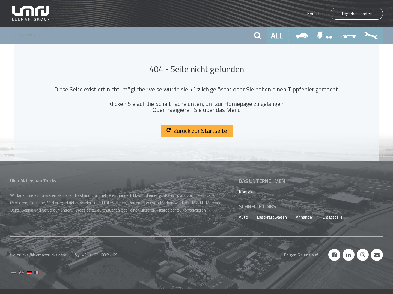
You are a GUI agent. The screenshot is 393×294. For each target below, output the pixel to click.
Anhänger (304, 217)
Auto (243, 217)
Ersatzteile (332, 217)
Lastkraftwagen (272, 217)
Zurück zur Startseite (196, 130)
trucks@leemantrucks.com (41, 255)
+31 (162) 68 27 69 (100, 255)
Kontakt (314, 14)
